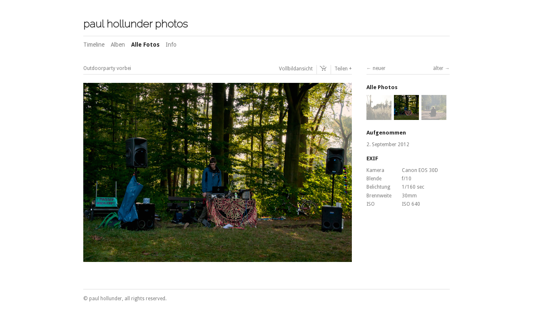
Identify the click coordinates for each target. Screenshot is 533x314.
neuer (379, 68)
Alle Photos (382, 87)
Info (171, 44)
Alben (118, 44)
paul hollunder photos (135, 23)
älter (438, 68)
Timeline (94, 44)
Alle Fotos (145, 44)
